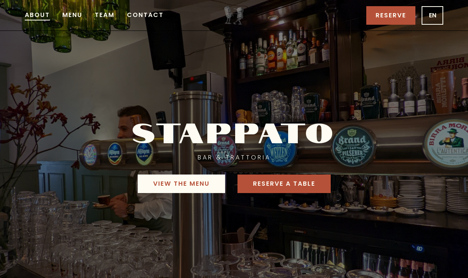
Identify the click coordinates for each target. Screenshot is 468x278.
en (432, 15)
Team (104, 14)
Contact (145, 14)
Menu (72, 14)
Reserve (391, 15)
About (37, 14)
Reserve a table (284, 183)
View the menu (181, 183)
